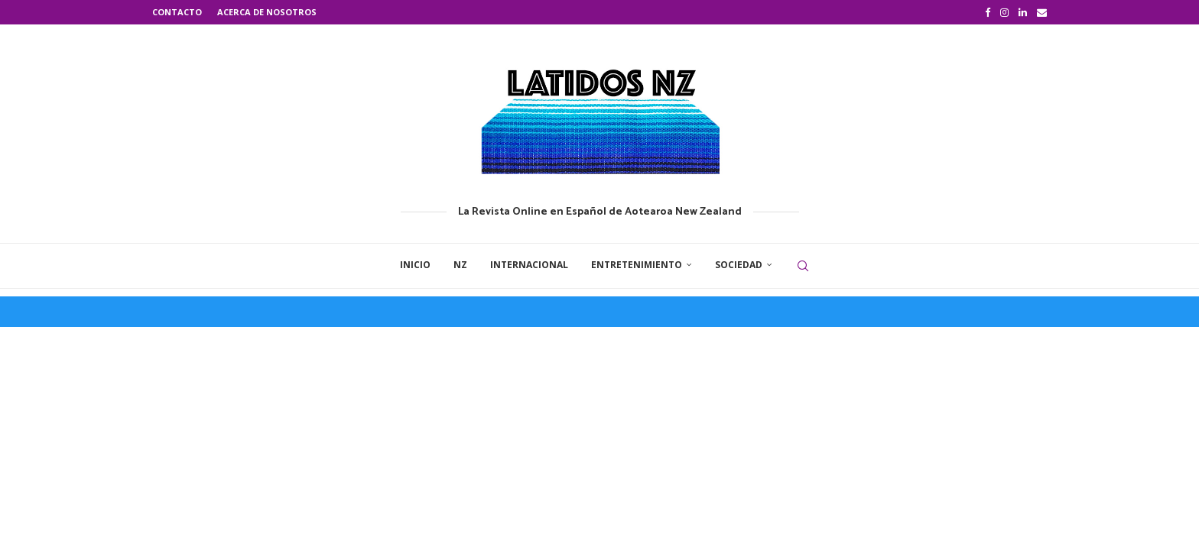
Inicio (415, 264)
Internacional (529, 264)
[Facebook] (987, 12)
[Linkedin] (1023, 12)
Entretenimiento (636, 264)
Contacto (177, 12)
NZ (460, 264)
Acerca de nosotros (267, 12)
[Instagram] (1004, 12)
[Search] (803, 266)
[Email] (1042, 12)
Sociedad (738, 264)
